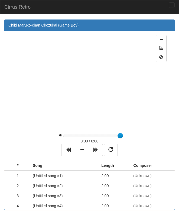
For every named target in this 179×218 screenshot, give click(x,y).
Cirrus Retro (17, 7)
